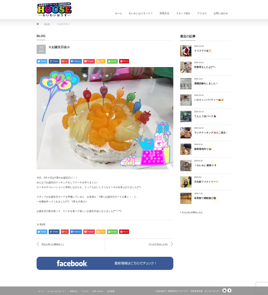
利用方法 (164, 13)
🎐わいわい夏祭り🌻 (205, 165)
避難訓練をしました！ (206, 83)
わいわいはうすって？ (141, 13)
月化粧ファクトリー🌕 (206, 181)
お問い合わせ (221, 13)
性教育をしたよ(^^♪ (205, 67)
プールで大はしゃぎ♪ (158, 244)
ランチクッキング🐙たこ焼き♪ (210, 132)
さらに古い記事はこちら (192, 212)
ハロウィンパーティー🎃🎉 (209, 99)
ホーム (118, 13)
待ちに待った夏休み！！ (53, 244)
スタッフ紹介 (183, 13)
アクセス (202, 13)
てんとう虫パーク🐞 (205, 116)
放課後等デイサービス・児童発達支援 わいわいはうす (193, 291)
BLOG (42, 224)
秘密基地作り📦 (202, 149)
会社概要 (111, 291)
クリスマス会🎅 (202, 50)
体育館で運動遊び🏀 (205, 198)
